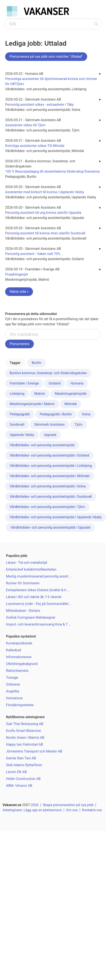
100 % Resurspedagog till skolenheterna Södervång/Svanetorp (52, 171)
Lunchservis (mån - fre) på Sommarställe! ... (39, 604)
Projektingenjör (16, 274)
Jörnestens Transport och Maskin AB (34, 751)
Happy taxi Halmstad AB (24, 744)
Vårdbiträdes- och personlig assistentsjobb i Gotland (49, 455)
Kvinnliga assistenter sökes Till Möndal (34, 146)
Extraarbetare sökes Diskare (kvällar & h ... (38, 590)
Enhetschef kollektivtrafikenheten (31, 569)
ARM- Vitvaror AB (19, 786)
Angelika (12, 691)
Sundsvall (17, 424)
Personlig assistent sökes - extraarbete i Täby (39, 105)
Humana (77, 383)
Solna (86, 414)
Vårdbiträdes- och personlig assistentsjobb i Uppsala (50, 527)
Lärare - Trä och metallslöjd (26, 563)
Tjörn (78, 424)
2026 (35, 805)
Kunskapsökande (19, 643)
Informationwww (18, 657)
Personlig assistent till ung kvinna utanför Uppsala (43, 213)
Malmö (39, 394)
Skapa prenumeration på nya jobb (68, 805)
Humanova (14, 698)
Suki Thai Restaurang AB (24, 724)
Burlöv (36, 363)
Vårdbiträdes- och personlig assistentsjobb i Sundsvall (51, 497)
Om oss (72, 810)
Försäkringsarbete (20, 705)
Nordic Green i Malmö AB (25, 738)
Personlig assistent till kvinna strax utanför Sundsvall (45, 233)
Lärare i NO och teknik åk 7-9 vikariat (33, 597)
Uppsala (50, 435)
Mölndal (70, 404)
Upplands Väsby (22, 435)
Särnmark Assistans (49, 424)
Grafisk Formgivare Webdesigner (30, 617)
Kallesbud (13, 650)
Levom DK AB (16, 772)
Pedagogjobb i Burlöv (56, 414)
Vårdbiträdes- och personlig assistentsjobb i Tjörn (47, 507)
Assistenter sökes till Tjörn (25, 125)
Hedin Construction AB (23, 779)
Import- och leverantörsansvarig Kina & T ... (38, 624)
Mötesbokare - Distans (23, 611)
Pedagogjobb (20, 414)
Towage (12, 677)
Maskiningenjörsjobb (71, 394)
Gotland (55, 383)
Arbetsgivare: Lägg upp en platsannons (32, 810)
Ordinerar (13, 684)
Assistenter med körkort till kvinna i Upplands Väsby (44, 192)
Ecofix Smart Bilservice (23, 731)
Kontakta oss (92, 810)
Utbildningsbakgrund (21, 664)
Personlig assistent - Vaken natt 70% (32, 254)
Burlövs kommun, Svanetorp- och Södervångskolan (48, 373)
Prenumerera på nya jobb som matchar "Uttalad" (46, 56)
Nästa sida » (19, 291)
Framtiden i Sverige (24, 383)
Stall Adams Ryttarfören (24, 765)
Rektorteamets (17, 671)
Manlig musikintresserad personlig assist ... (39, 576)
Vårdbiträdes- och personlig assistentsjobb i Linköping (51, 466)
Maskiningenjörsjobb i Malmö (32, 404)
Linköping (17, 394)
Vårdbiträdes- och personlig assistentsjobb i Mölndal (50, 476)
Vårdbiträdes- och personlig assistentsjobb (42, 445)
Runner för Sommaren (22, 583)
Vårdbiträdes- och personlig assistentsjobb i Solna (48, 486)
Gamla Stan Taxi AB (21, 758)
